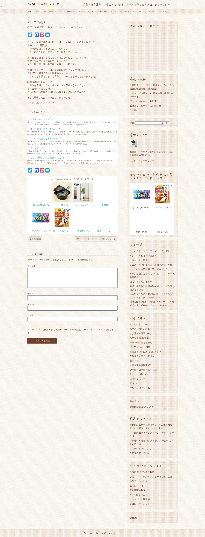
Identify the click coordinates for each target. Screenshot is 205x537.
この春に (134, 110)
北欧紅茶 (104, 205)
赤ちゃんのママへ (86, 11)
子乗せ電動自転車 (105, 11)
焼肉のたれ (83, 231)
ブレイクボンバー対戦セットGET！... (48, 158)
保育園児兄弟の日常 (140, 356)
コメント (78, 27)
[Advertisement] (152, 49)
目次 (37, 11)
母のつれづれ (152, 11)
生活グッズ (135, 378)
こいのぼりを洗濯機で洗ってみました (149, 269)
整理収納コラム (137, 494)
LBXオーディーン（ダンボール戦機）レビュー (95, 239)
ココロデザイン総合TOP (142, 472)
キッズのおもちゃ (59, 27)
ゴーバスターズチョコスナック (45, 129)
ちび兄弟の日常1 (138, 333)
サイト (30, 319)
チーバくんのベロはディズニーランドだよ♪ (152, 251)
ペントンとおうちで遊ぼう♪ (44, 138)
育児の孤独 (35, 239)
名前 (30, 297)
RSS (133, 518)
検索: (132, 123)
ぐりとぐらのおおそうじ (42, 119)
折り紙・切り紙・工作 (126, 11)
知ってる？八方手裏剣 (141, 281)
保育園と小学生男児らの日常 (144, 351)
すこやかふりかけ (41, 231)
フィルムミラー (83, 205)
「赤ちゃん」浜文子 (140, 260)
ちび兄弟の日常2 (50, 11)
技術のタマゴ (136, 485)
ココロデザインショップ (142, 504)
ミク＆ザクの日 (38, 148)
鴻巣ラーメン (104, 231)
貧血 (164, 11)
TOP (29, 11)
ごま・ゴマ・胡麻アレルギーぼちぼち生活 (151, 476)
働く (141, 11)
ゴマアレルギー (68, 11)
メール (31, 308)
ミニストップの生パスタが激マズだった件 (151, 264)
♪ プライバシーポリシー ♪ (143, 160)
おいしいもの (136, 324)
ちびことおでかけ (139, 329)
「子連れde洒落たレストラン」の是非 (149, 432)
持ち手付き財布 (41, 205)
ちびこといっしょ (43, 4)
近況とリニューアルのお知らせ (145, 105)
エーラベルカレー (62, 231)
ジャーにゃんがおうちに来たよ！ (146, 101)
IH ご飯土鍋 (62, 205)
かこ (144, 448)
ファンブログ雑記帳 (140, 499)
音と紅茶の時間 (137, 490)
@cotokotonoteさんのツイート (145, 407)
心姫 (144, 453)
